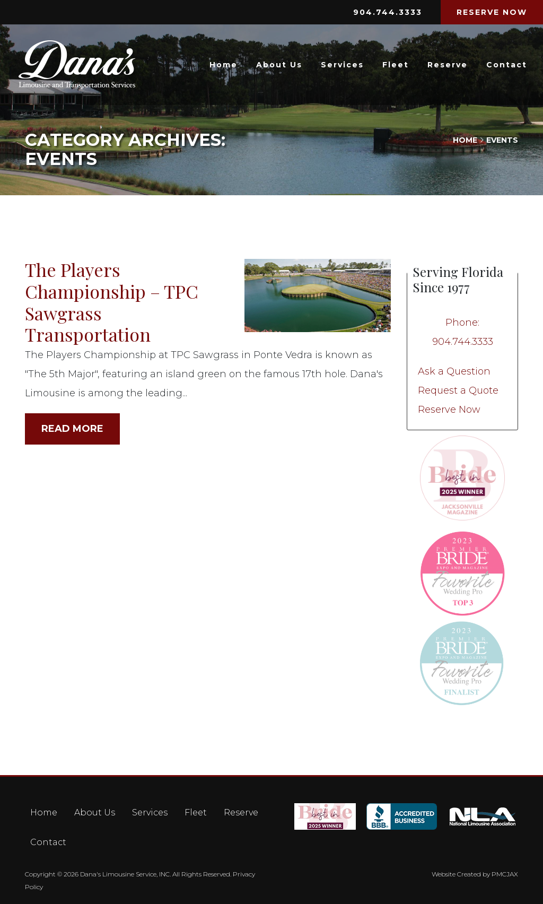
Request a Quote (458, 390)
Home (223, 64)
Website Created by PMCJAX (475, 874)
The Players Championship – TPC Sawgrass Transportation (111, 301)
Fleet (395, 64)
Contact (506, 64)
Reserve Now (449, 409)
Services (342, 64)
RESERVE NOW (492, 12)
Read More (72, 428)
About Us (279, 64)
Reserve (447, 64)
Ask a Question (454, 371)
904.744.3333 (387, 12)
